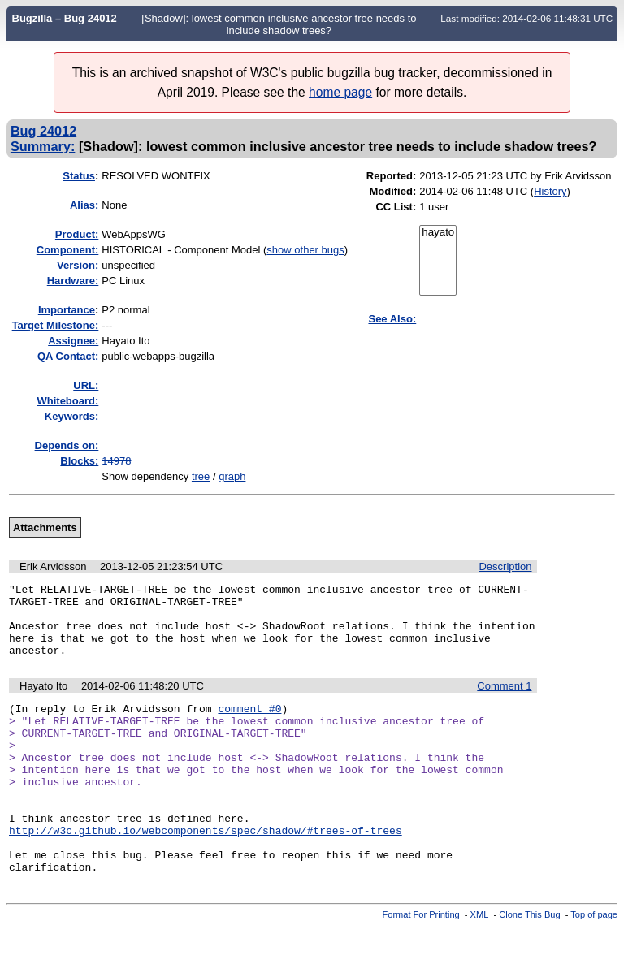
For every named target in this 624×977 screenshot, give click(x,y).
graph (232, 476)
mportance (66, 310)
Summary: (43, 146)
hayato (438, 233)
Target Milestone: (55, 325)
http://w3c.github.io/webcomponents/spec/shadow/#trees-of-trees (205, 871)
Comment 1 (504, 700)
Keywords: (71, 416)
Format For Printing (421, 963)
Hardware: (73, 281)
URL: (85, 385)
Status (79, 176)
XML (479, 963)
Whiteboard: (67, 401)
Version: (77, 265)
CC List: (395, 207)
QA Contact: (67, 356)
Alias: (84, 205)
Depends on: (67, 445)
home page (340, 92)
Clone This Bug (529, 963)
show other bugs (305, 250)
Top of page (594, 963)
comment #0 (249, 725)
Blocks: (79, 461)
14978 (116, 461)
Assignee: (73, 341)
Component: (68, 250)
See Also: (392, 319)
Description (505, 566)
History (550, 191)
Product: (76, 234)
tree (201, 476)
